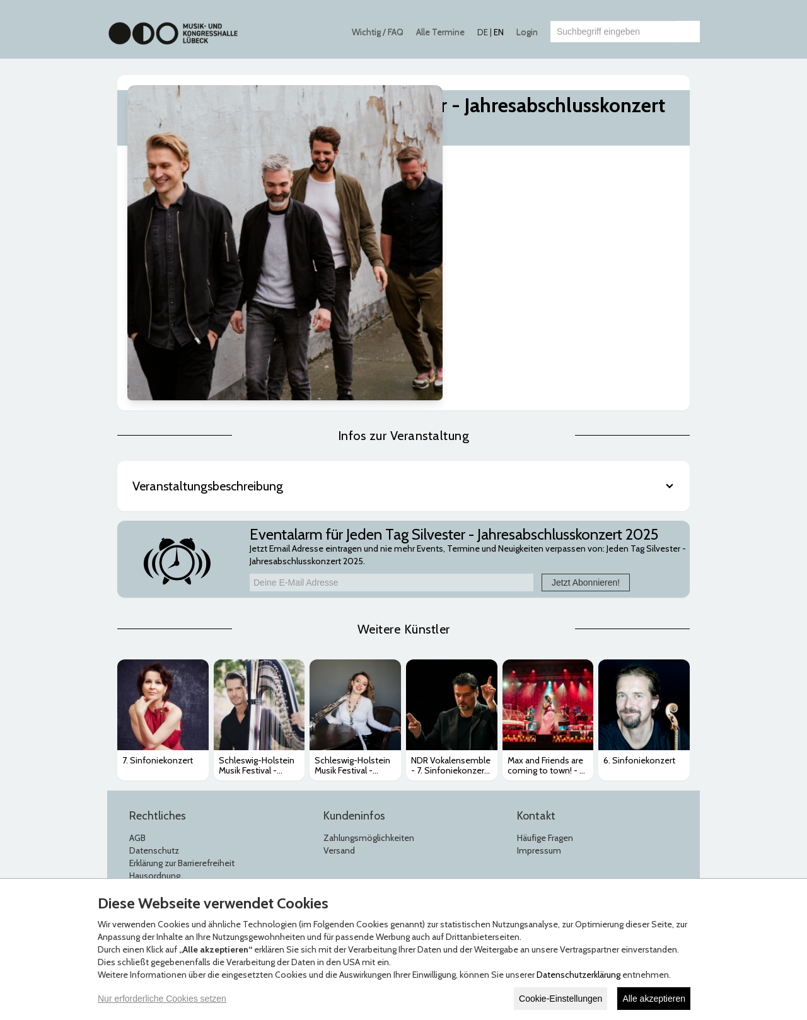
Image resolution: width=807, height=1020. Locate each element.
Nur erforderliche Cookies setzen (162, 999)
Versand (339, 687)
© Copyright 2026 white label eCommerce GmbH (405, 861)
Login (527, 32)
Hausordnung (154, 712)
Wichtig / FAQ (378, 32)
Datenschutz (154, 687)
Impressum (539, 687)
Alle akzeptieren (653, 999)
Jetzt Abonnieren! (586, 419)
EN (499, 32)
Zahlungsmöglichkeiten (368, 674)
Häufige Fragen (545, 674)
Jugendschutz (155, 725)
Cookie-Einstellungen (560, 999)
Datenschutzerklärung (578, 974)
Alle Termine (440, 32)
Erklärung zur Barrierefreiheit (182, 699)
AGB (137, 674)
